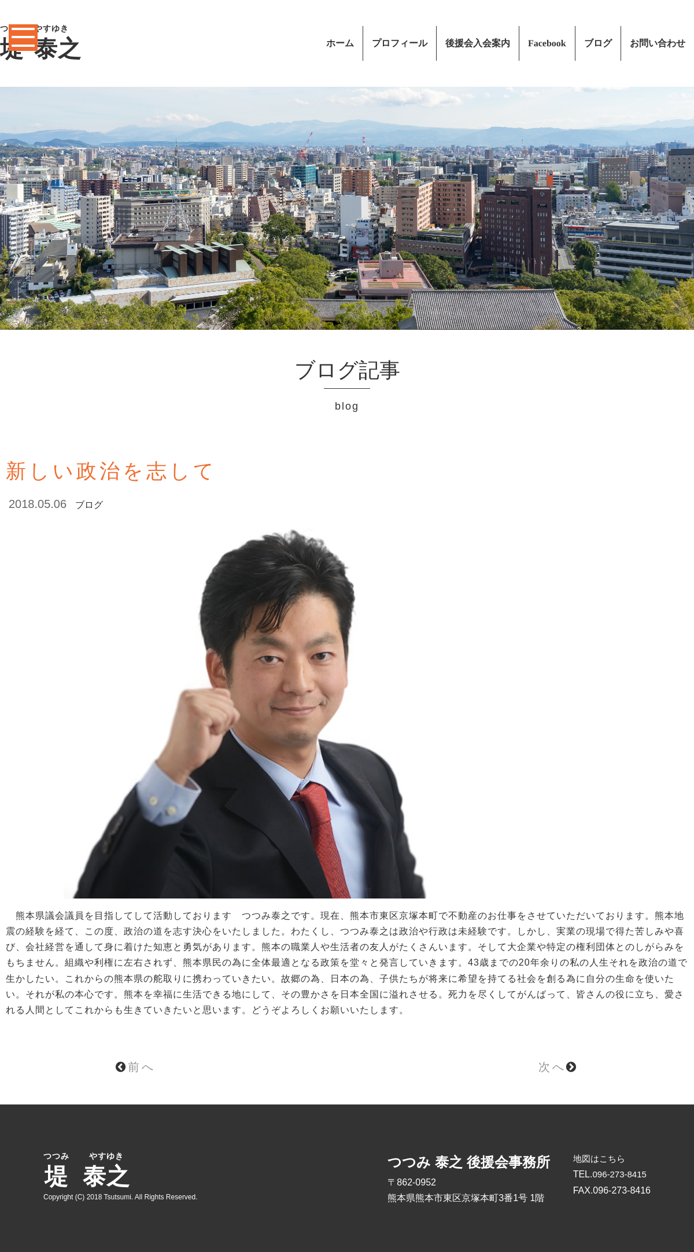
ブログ (598, 43)
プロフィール (399, 43)
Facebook (547, 43)
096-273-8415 (619, 1174)
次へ (558, 1066)
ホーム (340, 43)
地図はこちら (599, 1158)
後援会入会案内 (477, 43)
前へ (136, 1066)
